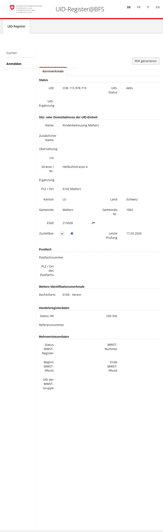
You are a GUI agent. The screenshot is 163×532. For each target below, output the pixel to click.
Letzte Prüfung (111, 236)
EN (155, 10)
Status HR (47, 317)
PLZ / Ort (47, 190)
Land (113, 200)
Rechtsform (47, 295)
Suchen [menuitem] (11, 54)
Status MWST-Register (48, 349)
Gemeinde (46, 211)
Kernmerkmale (53, 72)
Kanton (49, 200)
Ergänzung (46, 181)
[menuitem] (126, 10)
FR (136, 10)
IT (145, 10)
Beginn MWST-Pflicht (49, 367)
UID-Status (112, 91)
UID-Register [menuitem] (16, 27)
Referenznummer (48, 326)
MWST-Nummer (111, 347)
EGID (50, 224)
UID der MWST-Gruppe (48, 384)
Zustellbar (46, 234)
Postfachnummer (48, 258)
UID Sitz (111, 317)
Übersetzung (48, 150)
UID (51, 89)
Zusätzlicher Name (47, 138)
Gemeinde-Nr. (110, 213)
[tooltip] (72, 234)
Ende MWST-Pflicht (112, 367)
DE (126, 10)
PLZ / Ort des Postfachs (47, 271)
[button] (93, 223)
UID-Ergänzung (46, 104)
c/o (51, 159)
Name (49, 126)
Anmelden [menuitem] (13, 65)
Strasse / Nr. (47, 170)
